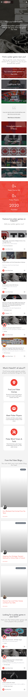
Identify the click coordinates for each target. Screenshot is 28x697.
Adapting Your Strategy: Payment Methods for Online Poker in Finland (14, 557)
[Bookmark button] (24, 249)
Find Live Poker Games (14, 390)
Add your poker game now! (14, 224)
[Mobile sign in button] (26, 2)
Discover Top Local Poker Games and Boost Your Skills (13, 602)
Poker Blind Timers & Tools (14, 440)
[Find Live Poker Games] (14, 382)
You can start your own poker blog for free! (14, 464)
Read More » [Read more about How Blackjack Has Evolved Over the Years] (5, 516)
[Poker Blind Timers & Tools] (14, 432)
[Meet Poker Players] (14, 408)
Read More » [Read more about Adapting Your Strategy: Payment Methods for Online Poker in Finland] (5, 561)
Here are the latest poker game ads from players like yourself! (14, 620)
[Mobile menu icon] (2, 2)
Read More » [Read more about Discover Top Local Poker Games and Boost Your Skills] (5, 606)
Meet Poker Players (14, 415)
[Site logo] (8, 2)
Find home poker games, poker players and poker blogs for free (14, 372)
